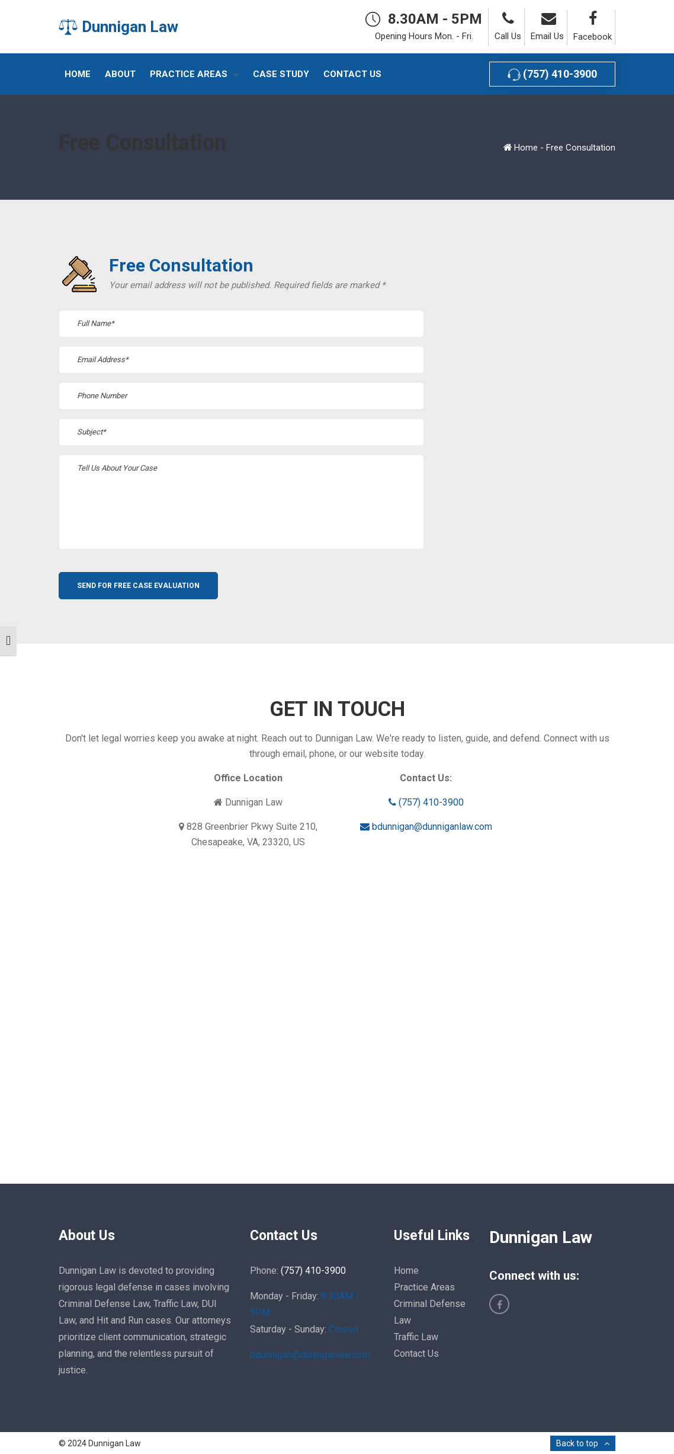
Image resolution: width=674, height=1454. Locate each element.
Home (526, 147)
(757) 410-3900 (552, 74)
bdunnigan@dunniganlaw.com (426, 826)
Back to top (577, 1443)
